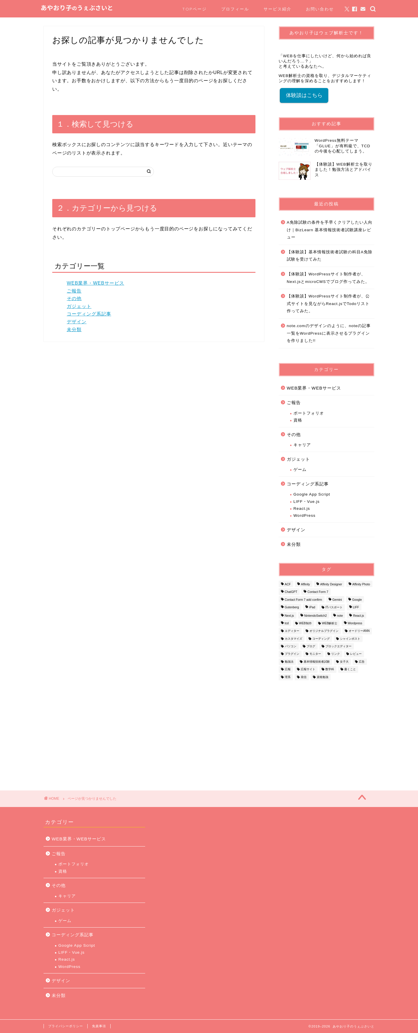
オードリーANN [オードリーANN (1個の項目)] (359, 631)
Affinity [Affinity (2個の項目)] (305, 584)
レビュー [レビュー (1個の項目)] (356, 654)
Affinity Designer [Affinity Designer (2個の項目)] (331, 584)
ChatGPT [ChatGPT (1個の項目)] (291, 592)
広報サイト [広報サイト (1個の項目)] (308, 669)
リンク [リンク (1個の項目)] (335, 654)
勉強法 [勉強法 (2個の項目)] (289, 661)
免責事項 (99, 1026)
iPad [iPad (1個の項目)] (312, 607)
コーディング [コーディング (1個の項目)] (321, 638)
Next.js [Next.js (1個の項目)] (289, 615)
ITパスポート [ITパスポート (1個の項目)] (334, 607)
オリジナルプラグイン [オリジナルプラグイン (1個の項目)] (323, 631)
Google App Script (311, 494)
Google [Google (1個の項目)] (357, 599)
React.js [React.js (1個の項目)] (358, 615)
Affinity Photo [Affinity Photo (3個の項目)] (361, 584)
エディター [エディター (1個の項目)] (292, 631)
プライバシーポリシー (65, 1026)
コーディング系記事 (89, 313)
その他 (74, 298)
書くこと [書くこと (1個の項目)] (350, 669)
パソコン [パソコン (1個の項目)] (290, 646)
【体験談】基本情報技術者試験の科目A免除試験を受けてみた (329, 256)
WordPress (304, 515)
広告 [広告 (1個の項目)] (362, 661)
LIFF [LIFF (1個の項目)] (356, 607)
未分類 (74, 329)
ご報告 (74, 290)
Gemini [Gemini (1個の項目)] (337, 599)
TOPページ (194, 9)
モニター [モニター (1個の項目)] (315, 654)
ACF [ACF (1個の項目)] (288, 584)
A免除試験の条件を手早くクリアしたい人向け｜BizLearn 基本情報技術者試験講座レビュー (329, 229)
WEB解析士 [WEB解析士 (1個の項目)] (330, 623)
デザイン (77, 321)
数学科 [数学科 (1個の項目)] (329, 669)
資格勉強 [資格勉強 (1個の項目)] (322, 677)
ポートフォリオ (308, 413)
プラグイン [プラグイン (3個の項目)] (292, 654)
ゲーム (300, 469)
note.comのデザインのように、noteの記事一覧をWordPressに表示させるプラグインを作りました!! (329, 333)
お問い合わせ (320, 9)
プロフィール (235, 9)
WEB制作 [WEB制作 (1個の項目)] (305, 623)
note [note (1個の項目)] (340, 615)
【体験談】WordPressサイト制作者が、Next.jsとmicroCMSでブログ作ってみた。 (328, 278)
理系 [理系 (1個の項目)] (288, 677)
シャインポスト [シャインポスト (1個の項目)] (350, 638)
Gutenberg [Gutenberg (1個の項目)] (292, 607)
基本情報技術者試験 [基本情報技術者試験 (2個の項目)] (317, 661)
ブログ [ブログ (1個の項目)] (311, 646)
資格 (297, 420)
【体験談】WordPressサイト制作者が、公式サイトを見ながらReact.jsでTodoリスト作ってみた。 (328, 303)
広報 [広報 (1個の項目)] (288, 669)
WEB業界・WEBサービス (95, 283)
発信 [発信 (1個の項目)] (304, 677)
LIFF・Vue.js (306, 501)
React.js (301, 508)
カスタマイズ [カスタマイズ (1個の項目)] (293, 638)
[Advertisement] (326, 732)
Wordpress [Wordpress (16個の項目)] (355, 623)
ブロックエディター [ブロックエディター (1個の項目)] (338, 646)
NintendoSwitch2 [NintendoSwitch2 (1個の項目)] (315, 615)
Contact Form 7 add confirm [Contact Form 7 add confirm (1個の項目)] (303, 599)
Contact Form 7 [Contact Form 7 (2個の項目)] (317, 592)
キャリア (302, 445)
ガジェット (79, 306)
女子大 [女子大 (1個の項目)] (344, 661)
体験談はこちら (304, 95)
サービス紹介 (277, 9)
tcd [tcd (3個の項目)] (287, 623)
